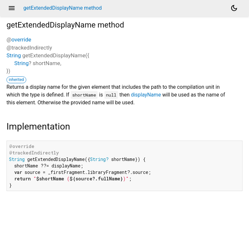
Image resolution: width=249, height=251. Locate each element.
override (21, 39)
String (13, 55)
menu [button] (12, 8)
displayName (146, 95)
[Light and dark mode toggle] (234, 8)
